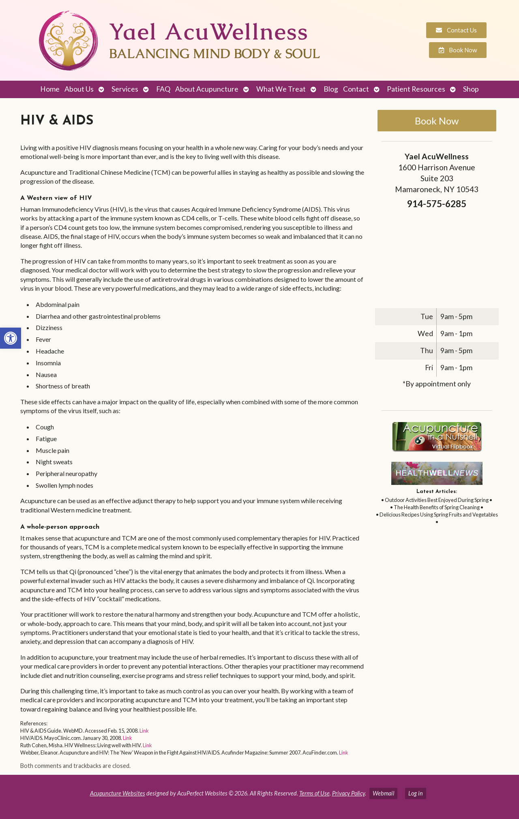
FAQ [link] (163, 89)
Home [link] (50, 89)
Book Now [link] (437, 120)
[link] (10, 338)
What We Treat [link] (281, 89)
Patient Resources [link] (416, 89)
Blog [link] (331, 89)
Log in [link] (415, 793)
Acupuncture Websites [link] (117, 793)
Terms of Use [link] (314, 793)
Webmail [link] (383, 793)
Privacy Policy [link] (348, 793)
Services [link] (125, 89)
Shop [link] (471, 89)
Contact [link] (356, 89)
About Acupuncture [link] (206, 89)
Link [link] (144, 730)
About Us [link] (79, 89)
